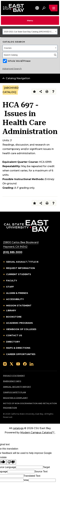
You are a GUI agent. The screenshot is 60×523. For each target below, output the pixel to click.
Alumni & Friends (17, 293)
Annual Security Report (17, 387)
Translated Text (32, 475)
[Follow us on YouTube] (18, 363)
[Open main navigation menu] (53, 8)
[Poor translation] (11, 462)
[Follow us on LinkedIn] (31, 363)
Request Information (20, 268)
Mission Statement (18, 305)
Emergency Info (12, 381)
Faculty (11, 280)
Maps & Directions (18, 348)
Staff (10, 286)
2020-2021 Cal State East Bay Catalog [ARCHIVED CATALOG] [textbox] (29, 31)
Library (11, 310)
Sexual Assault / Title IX (22, 261)
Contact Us (14, 335)
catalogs (18, 428)
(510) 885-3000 (12, 252)
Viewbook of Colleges (21, 329)
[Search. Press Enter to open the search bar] (43, 8)
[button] (37, 7)
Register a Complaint (15, 398)
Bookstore (13, 316)
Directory (13, 341)
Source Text (41, 471)
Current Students (18, 274)
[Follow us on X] (11, 363)
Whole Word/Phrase (19, 61)
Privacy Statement (14, 376)
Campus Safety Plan (14, 392)
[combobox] (30, 31)
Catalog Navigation (18, 78)
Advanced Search (12, 68)
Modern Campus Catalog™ (37, 432)
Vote (26, 480)
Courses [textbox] (8, 48)
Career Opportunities (20, 354)
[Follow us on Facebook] (25, 363)
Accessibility (15, 299)
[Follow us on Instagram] (5, 363)
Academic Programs (19, 323)
